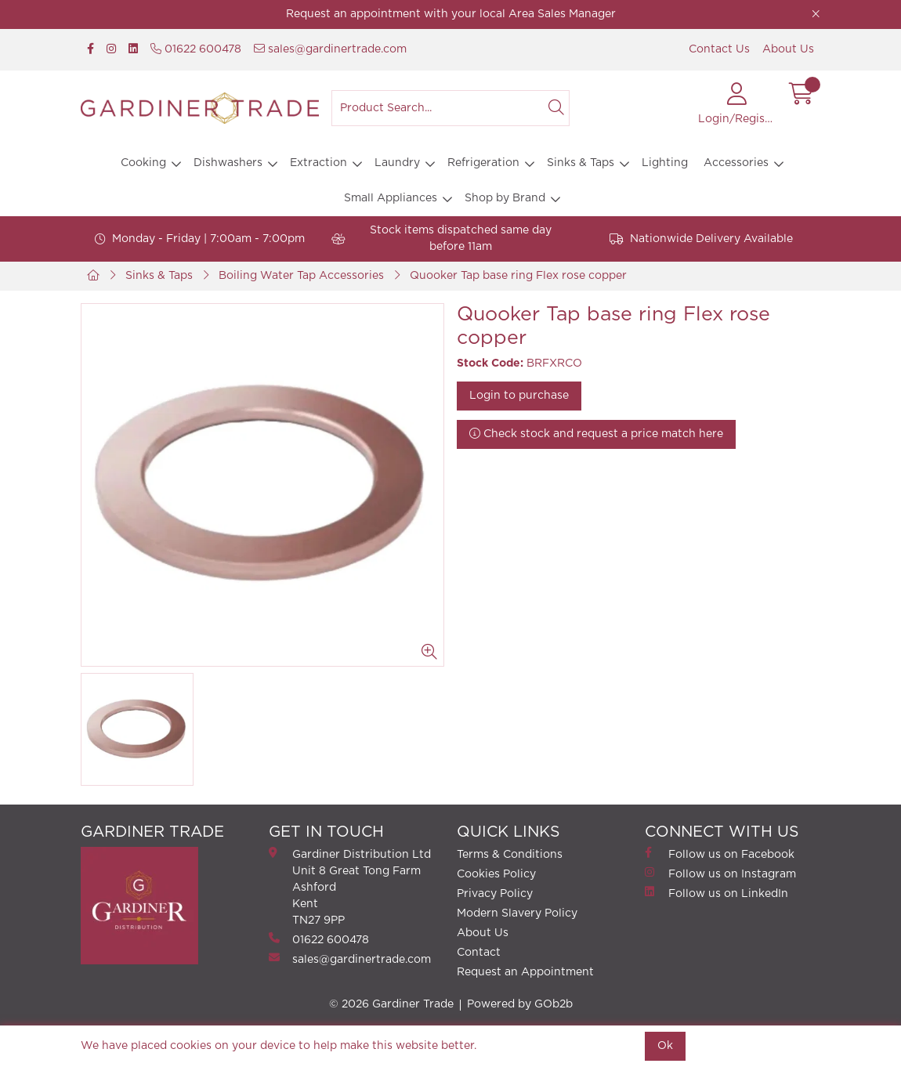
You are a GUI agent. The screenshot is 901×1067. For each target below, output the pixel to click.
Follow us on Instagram (720, 873)
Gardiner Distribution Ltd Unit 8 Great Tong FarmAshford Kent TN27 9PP (350, 886)
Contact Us (719, 49)
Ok (665, 1045)
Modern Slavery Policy (517, 913)
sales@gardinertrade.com (330, 49)
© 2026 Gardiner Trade (391, 1004)
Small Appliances (390, 198)
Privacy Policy (495, 893)
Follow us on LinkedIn (716, 892)
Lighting (665, 162)
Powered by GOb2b (520, 1004)
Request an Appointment (525, 972)
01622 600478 (195, 49)
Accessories (736, 162)
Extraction (318, 162)
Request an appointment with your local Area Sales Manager (451, 14)
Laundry (397, 162)
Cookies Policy (496, 874)
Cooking (143, 162)
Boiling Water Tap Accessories (301, 275)
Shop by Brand (505, 198)
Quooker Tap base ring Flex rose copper (518, 275)
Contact (479, 952)
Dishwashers (228, 162)
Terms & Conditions (510, 854)
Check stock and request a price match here (596, 433)
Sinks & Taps (580, 162)
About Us (788, 49)
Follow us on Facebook (719, 853)
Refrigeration (483, 162)
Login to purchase (519, 395)
